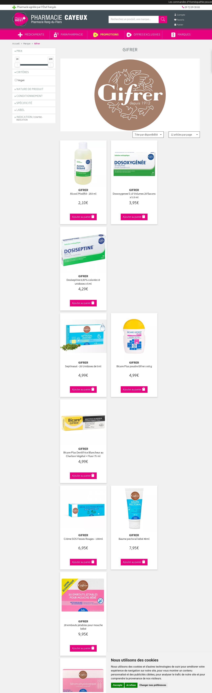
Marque (26, 44)
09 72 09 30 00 (178, 505)
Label (20, 110)
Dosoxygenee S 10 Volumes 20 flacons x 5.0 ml (130, 193)
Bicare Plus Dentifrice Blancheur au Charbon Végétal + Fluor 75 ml (178, 276)
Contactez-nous (20, 573)
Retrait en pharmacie (167, 562)
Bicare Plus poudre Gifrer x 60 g (130, 274)
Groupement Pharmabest (25, 566)
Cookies (64, 604)
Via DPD (130, 505)
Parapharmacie (68, 35)
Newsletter (66, 581)
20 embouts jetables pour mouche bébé (178, 359)
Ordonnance (67, 585)
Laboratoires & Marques (72, 566)
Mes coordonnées (118, 566)
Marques (180, 35)
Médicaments (31, 35)
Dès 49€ (82, 507)
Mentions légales (69, 596)
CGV (62, 592)
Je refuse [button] (131, 685)
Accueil (16, 44)
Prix (19, 51)
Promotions (105, 35)
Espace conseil (68, 577)
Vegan (20, 80)
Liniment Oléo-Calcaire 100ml (178, 441)
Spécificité (24, 103)
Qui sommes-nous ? (23, 562)
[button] (148, 134)
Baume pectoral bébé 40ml (130, 358)
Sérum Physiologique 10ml (130, 441)
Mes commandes (118, 570)
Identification (115, 562)
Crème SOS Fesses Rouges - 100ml (81, 358)
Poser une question (22, 570)
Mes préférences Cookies (73, 608)
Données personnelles (72, 600)
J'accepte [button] (118, 685)
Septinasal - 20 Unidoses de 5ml (82, 274)
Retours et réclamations (24, 577)
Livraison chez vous (167, 566)
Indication (29, 118)
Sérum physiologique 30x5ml (82, 441)
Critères (22, 72)
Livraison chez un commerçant (173, 570)
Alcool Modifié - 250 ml (82, 191)
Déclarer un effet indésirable (74, 589)
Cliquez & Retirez (34, 505)
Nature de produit (29, 89)
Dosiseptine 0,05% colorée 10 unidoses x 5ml (178, 193)
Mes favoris (114, 577)
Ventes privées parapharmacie (76, 573)
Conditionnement (29, 96)
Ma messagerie (116, 581)
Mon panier (114, 573)
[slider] (17, 65)
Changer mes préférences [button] (152, 685)
